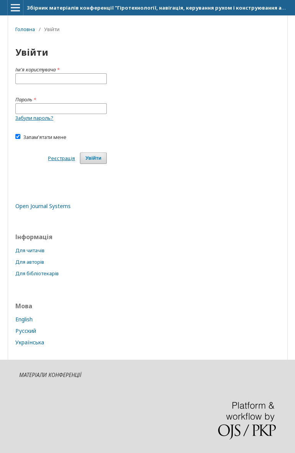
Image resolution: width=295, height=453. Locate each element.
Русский (25, 330)
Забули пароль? (34, 117)
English (24, 319)
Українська (29, 342)
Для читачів (30, 250)
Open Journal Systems (43, 206)
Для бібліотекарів (37, 273)
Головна (25, 29)
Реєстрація (61, 158)
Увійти (93, 158)
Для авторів (29, 261)
